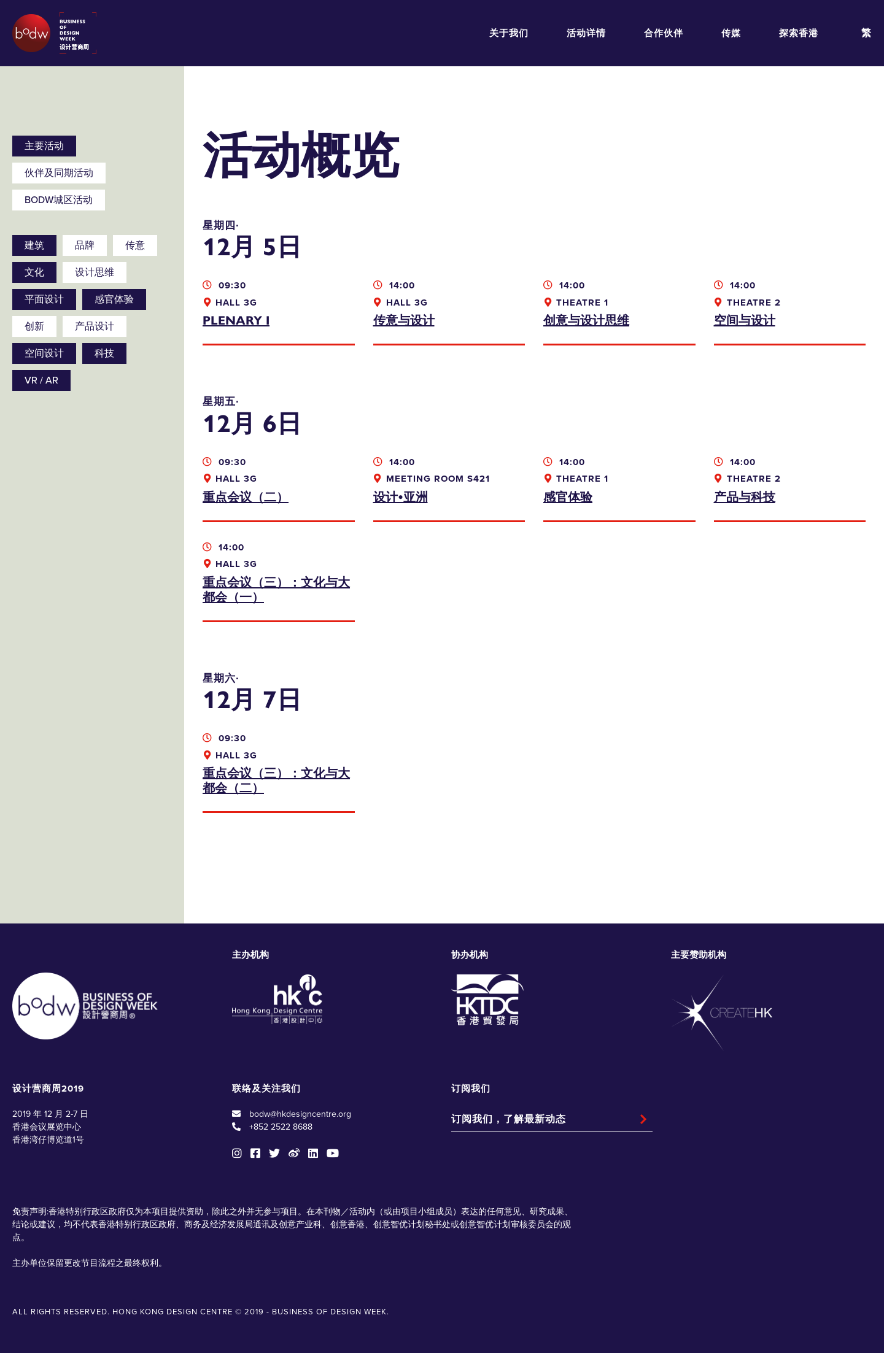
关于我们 (509, 33)
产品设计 (94, 326)
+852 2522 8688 (280, 1127)
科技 (104, 353)
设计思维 (94, 272)
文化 (34, 272)
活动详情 (586, 33)
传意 (135, 245)
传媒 (731, 33)
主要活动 (44, 146)
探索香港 (798, 33)
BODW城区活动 (59, 200)
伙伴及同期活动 (59, 173)
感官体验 (114, 299)
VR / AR (41, 380)
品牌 (85, 245)
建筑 (34, 245)
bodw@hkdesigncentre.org (300, 1114)
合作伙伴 (663, 33)
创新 (34, 326)
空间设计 (44, 353)
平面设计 (44, 299)
